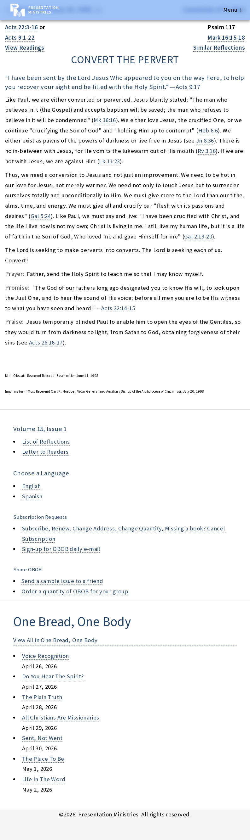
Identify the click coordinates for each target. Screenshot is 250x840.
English (31, 486)
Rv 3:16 (207, 150)
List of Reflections (46, 441)
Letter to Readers (45, 451)
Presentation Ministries (43, 9)
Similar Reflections (219, 47)
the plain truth (42, 697)
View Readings (24, 47)
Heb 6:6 (208, 130)
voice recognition (45, 655)
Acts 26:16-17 (46, 342)
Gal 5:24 (41, 216)
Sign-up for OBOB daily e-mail (61, 548)
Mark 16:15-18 (226, 37)
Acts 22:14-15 (118, 308)
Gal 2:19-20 (198, 236)
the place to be (43, 758)
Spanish (32, 496)
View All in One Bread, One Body (55, 640)
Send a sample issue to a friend (62, 581)
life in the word (43, 779)
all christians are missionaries (60, 717)
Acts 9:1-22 (20, 37)
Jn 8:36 (205, 140)
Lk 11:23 (109, 161)
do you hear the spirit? (53, 676)
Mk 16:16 (105, 120)
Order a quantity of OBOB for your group (75, 591)
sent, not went (42, 738)
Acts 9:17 (188, 87)
